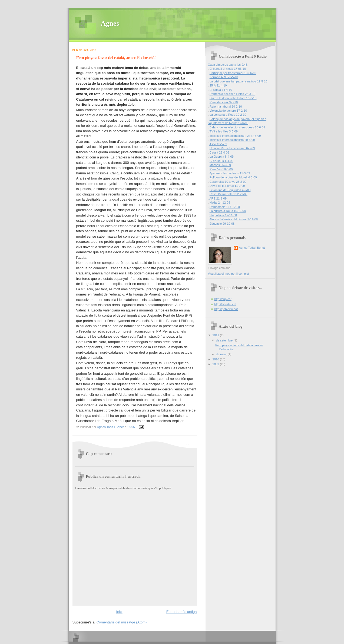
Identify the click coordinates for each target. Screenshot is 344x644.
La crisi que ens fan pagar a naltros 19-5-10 (238, 81)
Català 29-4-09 (219, 152)
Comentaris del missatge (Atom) (122, 622)
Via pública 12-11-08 (223, 215)
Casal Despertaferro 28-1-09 (228, 194)
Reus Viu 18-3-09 (221, 169)
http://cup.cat (222, 299)
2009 (216, 364)
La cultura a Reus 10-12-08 (228, 211)
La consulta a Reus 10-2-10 (228, 114)
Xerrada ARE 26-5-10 (224, 77)
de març (222, 354)
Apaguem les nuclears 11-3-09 (229, 173)
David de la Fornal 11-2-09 (227, 185)
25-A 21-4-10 (218, 85)
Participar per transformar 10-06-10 (233, 73)
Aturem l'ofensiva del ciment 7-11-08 (233, 219)
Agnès (110, 23)
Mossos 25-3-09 (220, 165)
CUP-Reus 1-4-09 (221, 160)
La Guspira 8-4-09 (222, 156)
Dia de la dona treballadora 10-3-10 (233, 98)
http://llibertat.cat (225, 304)
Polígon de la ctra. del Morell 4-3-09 (233, 177)
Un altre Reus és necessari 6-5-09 (232, 148)
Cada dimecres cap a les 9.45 (227, 64)
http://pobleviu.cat (226, 309)
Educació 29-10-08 (222, 223)
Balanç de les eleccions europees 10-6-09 (237, 127)
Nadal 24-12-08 (220, 202)
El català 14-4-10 (221, 89)
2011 (216, 335)
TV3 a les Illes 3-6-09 (223, 131)
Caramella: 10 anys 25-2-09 (228, 181)
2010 (216, 359)
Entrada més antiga (181, 612)
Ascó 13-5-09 (218, 144)
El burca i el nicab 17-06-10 (228, 68)
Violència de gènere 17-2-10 (228, 110)
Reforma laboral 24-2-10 (226, 106)
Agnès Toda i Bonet (252, 247)
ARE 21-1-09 (218, 198)
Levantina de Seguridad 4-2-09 (230, 190)
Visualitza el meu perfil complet (228, 273)
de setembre (224, 340)
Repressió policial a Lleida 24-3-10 (233, 93)
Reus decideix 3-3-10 (224, 102)
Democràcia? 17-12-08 (225, 206)
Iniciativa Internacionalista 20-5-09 (232, 139)
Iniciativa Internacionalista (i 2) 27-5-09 (235, 135)
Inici (119, 612)
